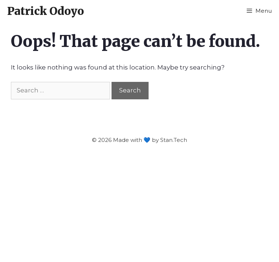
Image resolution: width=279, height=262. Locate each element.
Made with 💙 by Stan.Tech (150, 139)
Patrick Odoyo (45, 11)
